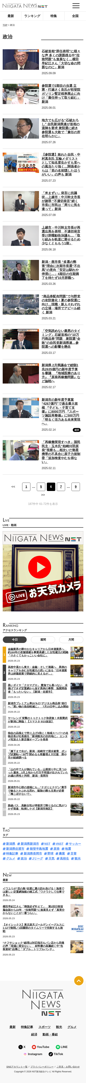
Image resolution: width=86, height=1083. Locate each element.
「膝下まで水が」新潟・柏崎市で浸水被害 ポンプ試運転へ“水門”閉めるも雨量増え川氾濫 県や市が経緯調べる (37, 754)
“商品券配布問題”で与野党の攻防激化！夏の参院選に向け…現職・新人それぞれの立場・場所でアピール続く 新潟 (61, 304)
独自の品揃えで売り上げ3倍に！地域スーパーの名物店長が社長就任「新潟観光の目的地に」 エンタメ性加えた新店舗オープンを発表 (38, 736)
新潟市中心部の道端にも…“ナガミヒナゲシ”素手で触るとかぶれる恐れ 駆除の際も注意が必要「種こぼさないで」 (37, 790)
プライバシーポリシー (42, 1066)
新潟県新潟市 (30, 844)
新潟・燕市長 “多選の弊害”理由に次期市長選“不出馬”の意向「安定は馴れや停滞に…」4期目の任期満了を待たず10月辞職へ (61, 270)
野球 (50, 853)
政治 (24, 858)
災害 (73, 853)
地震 (68, 848)
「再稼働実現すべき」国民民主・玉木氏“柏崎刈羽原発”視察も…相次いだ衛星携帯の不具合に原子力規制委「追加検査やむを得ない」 (61, 452)
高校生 (64, 858)
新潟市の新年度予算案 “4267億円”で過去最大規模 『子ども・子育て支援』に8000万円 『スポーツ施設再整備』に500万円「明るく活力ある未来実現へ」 (61, 411)
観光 (78, 858)
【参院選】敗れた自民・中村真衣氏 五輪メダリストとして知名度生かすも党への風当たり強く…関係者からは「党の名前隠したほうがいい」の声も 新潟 (61, 164)
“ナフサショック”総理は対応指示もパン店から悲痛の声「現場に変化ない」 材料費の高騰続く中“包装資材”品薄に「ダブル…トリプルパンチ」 (33, 946)
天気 (51, 858)
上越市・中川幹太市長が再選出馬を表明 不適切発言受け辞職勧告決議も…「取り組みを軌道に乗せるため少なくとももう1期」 (61, 235)
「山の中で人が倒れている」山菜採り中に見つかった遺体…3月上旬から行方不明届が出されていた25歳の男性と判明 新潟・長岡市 (38, 772)
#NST (59, 844)
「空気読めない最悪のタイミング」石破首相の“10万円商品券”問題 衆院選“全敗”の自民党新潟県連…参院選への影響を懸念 (61, 339)
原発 (56, 848)
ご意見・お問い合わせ (68, 1066)
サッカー (75, 844)
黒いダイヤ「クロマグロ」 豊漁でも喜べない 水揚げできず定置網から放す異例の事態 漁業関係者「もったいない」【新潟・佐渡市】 (38, 688)
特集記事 (12, 853)
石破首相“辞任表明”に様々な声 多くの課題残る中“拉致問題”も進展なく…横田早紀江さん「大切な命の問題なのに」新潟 (61, 59)
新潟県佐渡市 (15, 848)
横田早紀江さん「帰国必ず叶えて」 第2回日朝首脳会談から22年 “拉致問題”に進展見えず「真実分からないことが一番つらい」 (34, 909)
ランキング (32, 16)
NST (47, 844)
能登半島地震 (39, 848)
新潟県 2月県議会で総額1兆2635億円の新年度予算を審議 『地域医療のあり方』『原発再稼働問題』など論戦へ (61, 373)
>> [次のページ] (43, 495)
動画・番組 (50, 1034)
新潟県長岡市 (33, 853)
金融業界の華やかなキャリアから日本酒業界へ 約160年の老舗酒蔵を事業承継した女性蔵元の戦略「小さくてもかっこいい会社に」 (38, 652)
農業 (62, 853)
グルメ (10, 858)
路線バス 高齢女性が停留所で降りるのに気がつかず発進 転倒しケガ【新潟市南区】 (37, 807)
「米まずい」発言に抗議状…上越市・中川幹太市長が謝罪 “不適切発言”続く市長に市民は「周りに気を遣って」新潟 (61, 201)
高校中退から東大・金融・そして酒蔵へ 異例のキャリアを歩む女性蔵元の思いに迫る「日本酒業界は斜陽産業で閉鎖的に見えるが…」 (37, 670)
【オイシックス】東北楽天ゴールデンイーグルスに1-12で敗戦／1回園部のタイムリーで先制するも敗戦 (33, 928)
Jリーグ (37, 858)
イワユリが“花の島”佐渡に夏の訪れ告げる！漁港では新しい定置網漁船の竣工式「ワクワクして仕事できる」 (33, 891)
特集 (53, 16)
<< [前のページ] (13, 486)
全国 (75, 16)
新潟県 (10, 844)
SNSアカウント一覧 (17, 1066)
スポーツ (44, 1027)
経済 (77, 430)
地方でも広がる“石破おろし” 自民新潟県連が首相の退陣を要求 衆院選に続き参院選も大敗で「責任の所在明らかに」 (61, 128)
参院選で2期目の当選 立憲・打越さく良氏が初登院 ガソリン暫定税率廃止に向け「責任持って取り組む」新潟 (61, 94)
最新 (11, 16)
